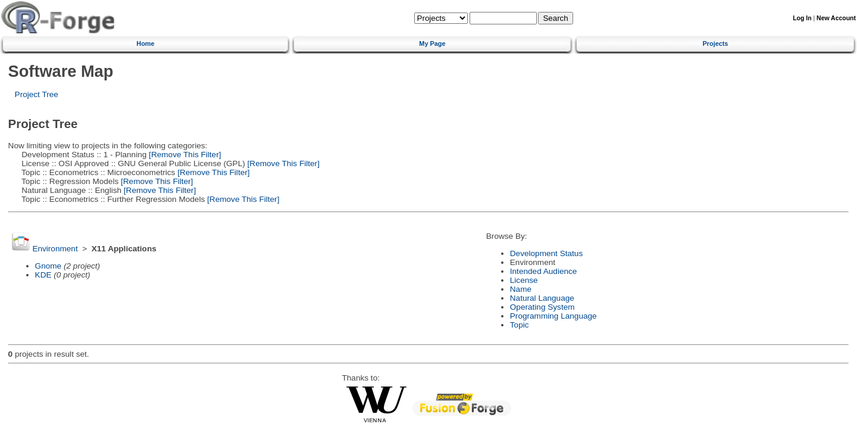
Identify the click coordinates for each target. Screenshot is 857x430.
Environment (54, 248)
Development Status (546, 253)
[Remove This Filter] (183, 154)
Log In (802, 18)
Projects (715, 43)
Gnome (48, 265)
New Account (836, 18)
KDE (43, 274)
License (524, 280)
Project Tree (36, 94)
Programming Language (553, 315)
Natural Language (542, 298)
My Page (432, 43)
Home (145, 43)
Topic (519, 324)
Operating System (542, 307)
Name (520, 289)
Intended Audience (543, 271)
